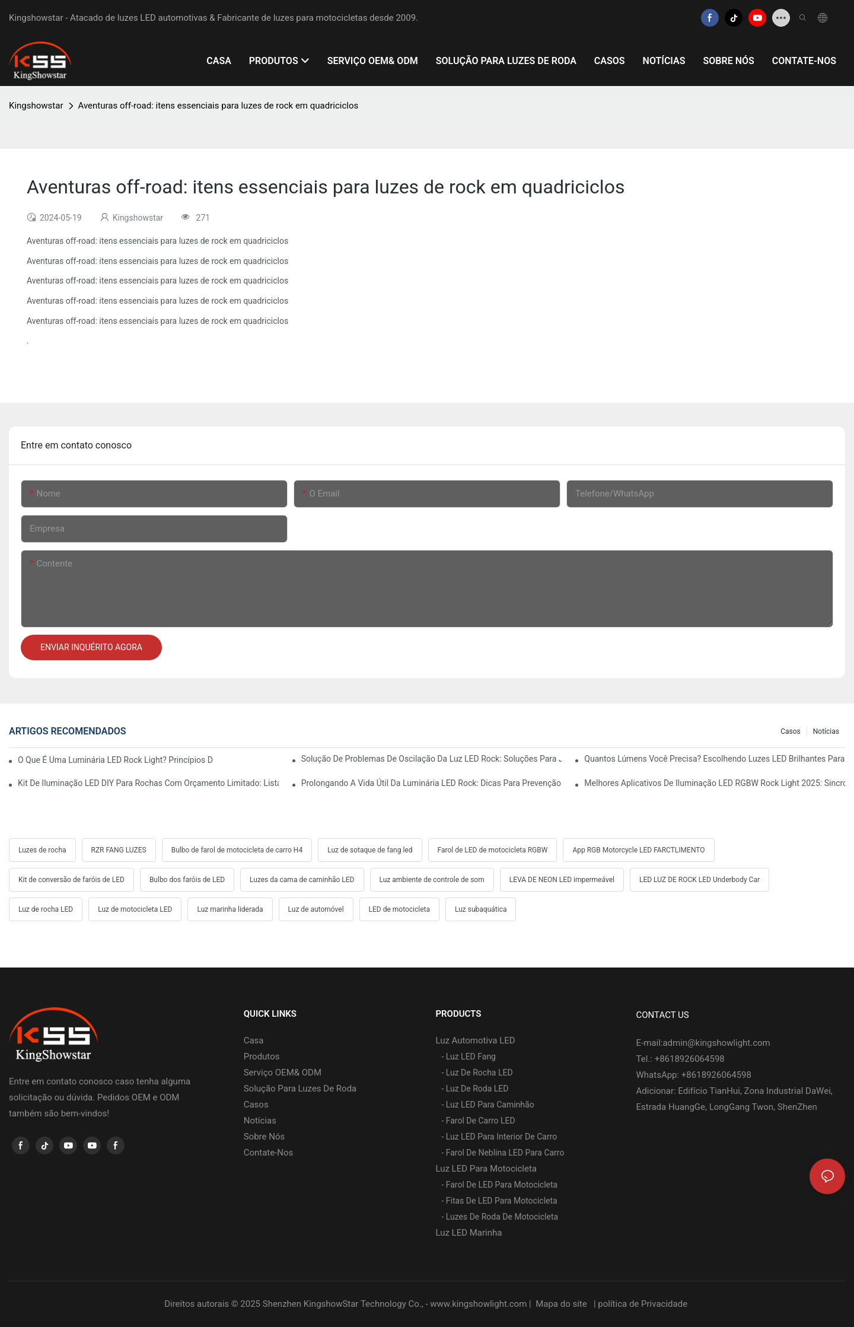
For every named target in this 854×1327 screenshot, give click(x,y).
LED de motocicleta (399, 909)
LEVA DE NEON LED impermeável (561, 880)
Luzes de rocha (42, 850)
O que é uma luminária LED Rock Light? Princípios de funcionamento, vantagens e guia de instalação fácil (115, 760)
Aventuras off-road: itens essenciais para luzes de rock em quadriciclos (218, 105)
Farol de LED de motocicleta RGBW (493, 850)
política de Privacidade (644, 1304)
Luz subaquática (480, 909)
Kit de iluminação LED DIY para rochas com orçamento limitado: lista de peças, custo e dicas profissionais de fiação (148, 783)
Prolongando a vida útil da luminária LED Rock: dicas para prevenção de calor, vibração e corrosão (431, 783)
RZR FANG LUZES (118, 850)
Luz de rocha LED (45, 909)
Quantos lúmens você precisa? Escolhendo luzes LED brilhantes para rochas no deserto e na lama (714, 758)
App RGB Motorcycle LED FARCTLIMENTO (638, 850)
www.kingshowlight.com (479, 1304)
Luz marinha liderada (230, 909)
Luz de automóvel (316, 909)
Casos (790, 731)
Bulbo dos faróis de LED (187, 880)
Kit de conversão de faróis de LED (71, 880)
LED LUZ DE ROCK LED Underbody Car (699, 880)
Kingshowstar (36, 105)
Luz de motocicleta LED (135, 909)
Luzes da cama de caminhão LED (302, 880)
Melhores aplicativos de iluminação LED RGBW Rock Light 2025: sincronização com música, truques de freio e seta (714, 783)
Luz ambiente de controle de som (432, 880)
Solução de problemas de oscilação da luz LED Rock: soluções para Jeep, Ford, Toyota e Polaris (431, 758)
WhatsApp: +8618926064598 (693, 1075)
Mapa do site (561, 1304)
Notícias (826, 731)
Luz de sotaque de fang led (369, 850)
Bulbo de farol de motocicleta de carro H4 (236, 850)
